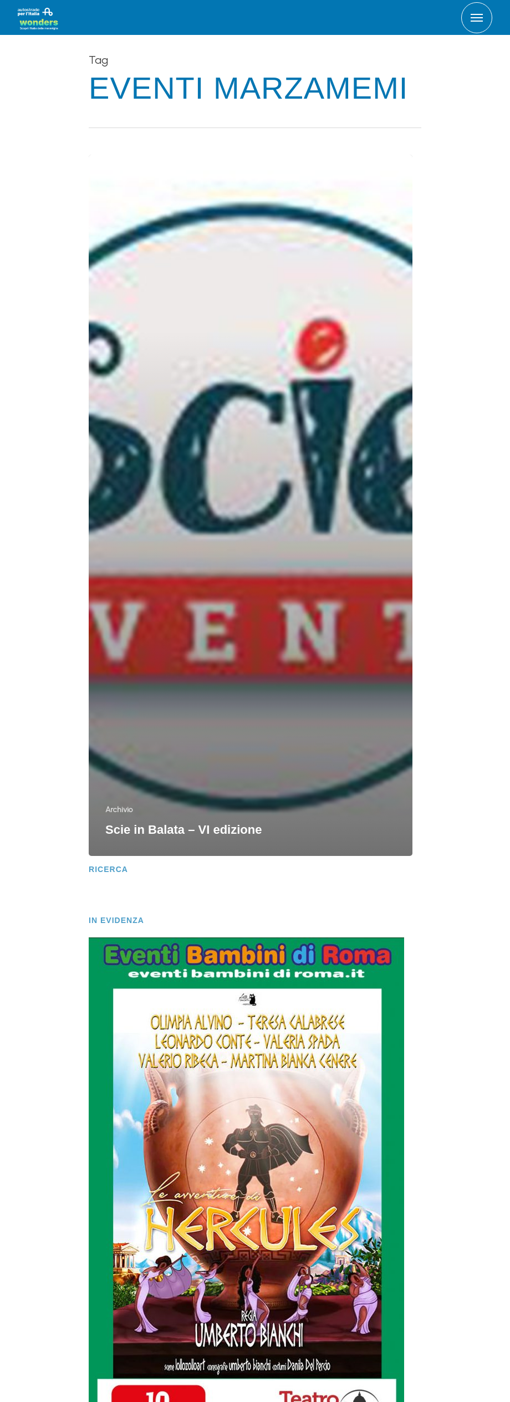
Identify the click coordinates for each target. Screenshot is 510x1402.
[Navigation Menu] (477, 17)
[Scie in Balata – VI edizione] (250, 505)
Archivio (118, 809)
